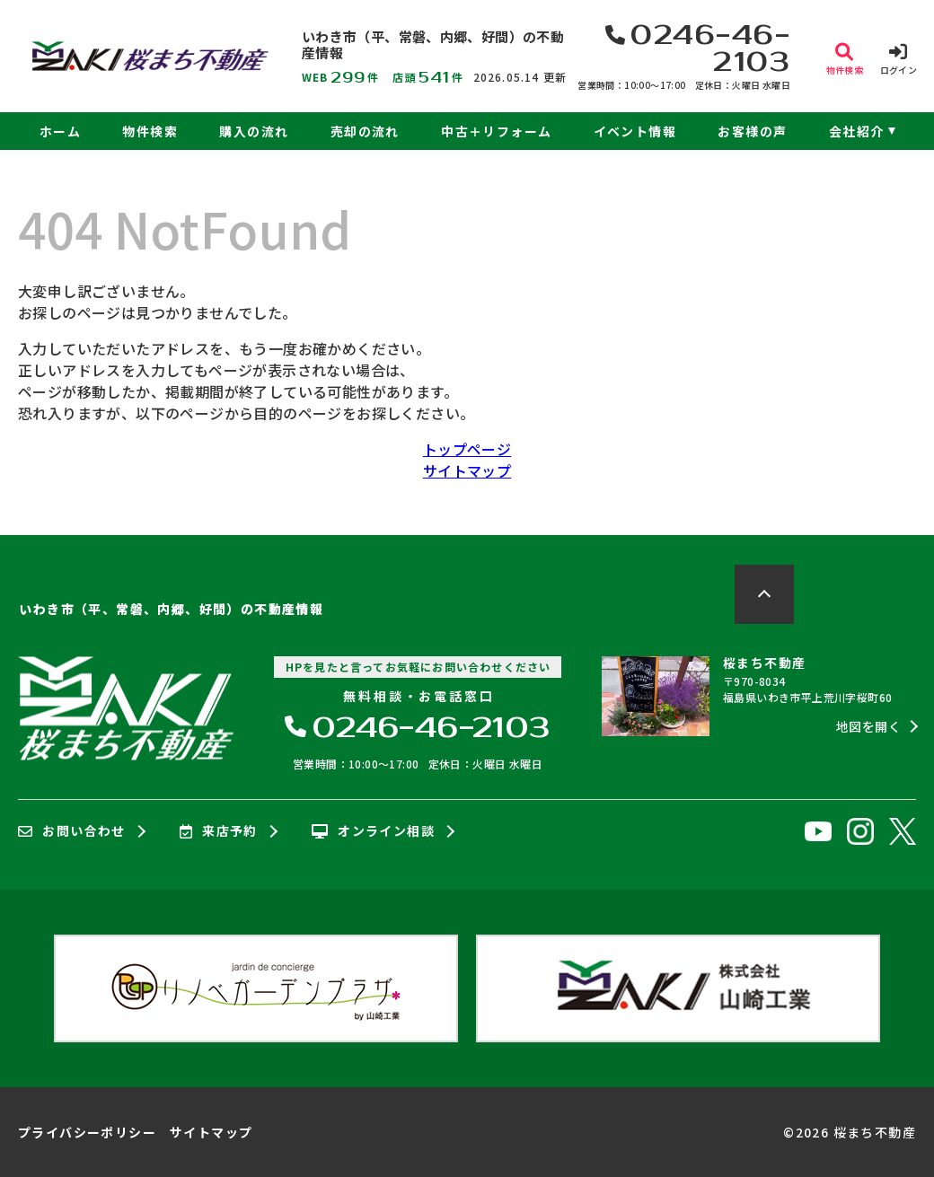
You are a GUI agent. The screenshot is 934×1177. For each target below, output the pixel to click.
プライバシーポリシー (87, 1132)
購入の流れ (253, 131)
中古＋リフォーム (496, 131)
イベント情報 (635, 131)
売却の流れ (365, 131)
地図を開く (868, 726)
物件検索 (150, 131)
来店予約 (219, 831)
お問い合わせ (72, 831)
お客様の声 (752, 131)
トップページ (467, 449)
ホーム (60, 131)
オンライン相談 (373, 831)
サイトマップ (467, 470)
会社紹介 (857, 131)
